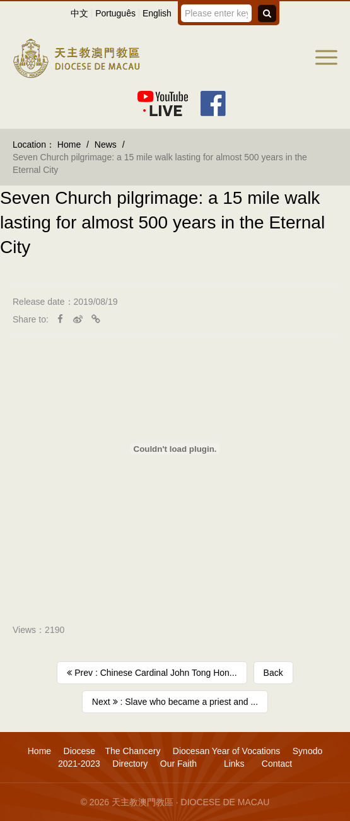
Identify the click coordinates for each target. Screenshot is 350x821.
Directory (130, 764)
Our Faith (178, 764)
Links (233, 764)
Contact (277, 764)
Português (115, 13)
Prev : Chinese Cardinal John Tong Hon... (151, 673)
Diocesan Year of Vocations (226, 751)
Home (69, 144)
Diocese (80, 751)
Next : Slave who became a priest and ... (175, 702)
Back (273, 673)
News (106, 144)
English (157, 13)
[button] (326, 57)
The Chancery (132, 751)
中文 (79, 13)
